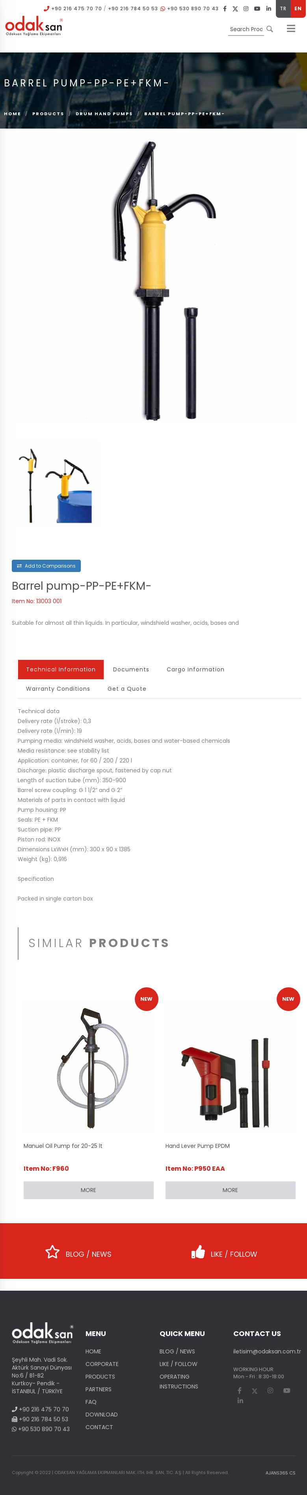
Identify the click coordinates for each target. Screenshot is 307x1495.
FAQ (91, 1402)
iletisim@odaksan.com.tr (267, 1351)
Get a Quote (127, 689)
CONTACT (99, 1427)
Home (12, 113)
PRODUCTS (48, 113)
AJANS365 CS (281, 1473)
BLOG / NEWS (78, 1249)
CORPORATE (102, 1364)
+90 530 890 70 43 (193, 8)
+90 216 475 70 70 (76, 8)
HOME (93, 1351)
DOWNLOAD (102, 1414)
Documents (131, 669)
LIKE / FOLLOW (224, 1249)
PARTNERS (99, 1389)
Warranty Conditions (58, 689)
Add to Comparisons (46, 565)
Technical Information (61, 669)
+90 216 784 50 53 (133, 8)
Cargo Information (196, 669)
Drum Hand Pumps (105, 113)
